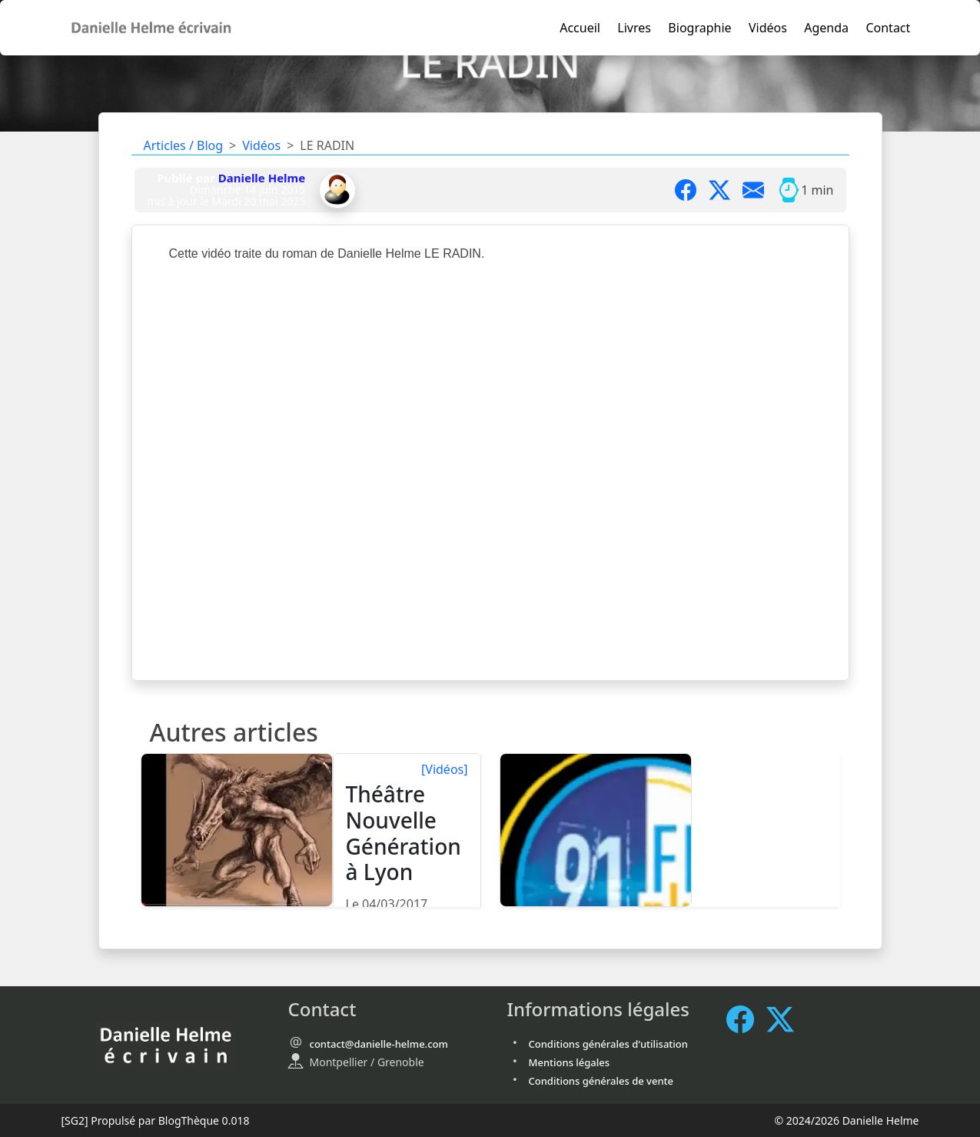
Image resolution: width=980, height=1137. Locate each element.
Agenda (826, 27)
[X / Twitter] (786, 1019)
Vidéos (768, 27)
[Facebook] (746, 1019)
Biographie (699, 27)
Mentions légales (569, 1062)
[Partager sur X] (725, 190)
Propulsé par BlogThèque (155, 1120)
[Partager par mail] (759, 190)
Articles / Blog (184, 145)
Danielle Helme (261, 177)
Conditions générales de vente (601, 1081)
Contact (887, 27)
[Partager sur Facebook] (692, 190)
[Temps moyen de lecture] (788, 190)
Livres (634, 27)
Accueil (580, 27)
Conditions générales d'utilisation (608, 1044)
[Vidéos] (444, 769)
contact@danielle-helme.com (379, 1044)
